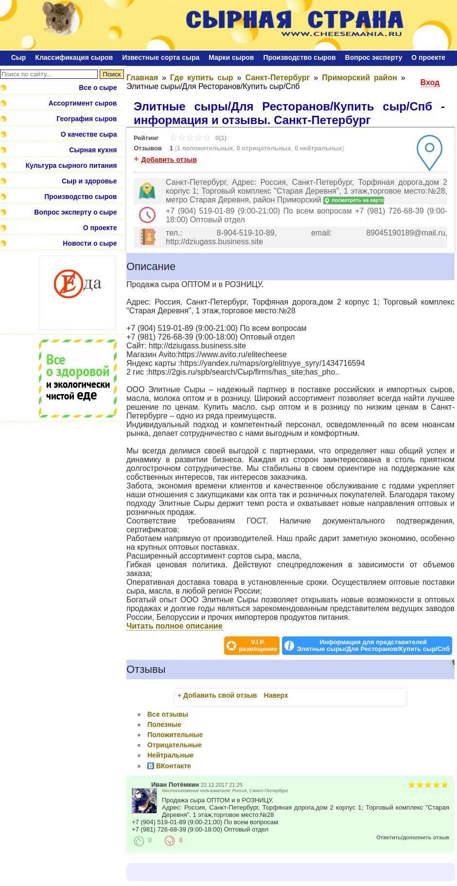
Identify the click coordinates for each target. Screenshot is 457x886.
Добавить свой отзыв (220, 695)
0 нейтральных (318, 148)
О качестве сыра (89, 134)
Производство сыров (299, 57)
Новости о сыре (90, 243)
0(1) (198, 138)
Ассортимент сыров (83, 103)
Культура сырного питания (71, 165)
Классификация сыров (74, 57)
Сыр (18, 57)
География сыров (86, 119)
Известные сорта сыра (160, 57)
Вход (430, 82)
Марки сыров (231, 57)
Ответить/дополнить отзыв (412, 837)
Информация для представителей (373, 645)
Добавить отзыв (169, 159)
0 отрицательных (263, 148)
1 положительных (205, 148)
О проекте (428, 57)
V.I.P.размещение (258, 645)
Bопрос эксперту (374, 57)
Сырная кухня (93, 150)
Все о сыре (98, 87)
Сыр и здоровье (89, 181)
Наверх (276, 695)
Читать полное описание (174, 626)
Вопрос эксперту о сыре (75, 212)
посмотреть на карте (353, 200)
